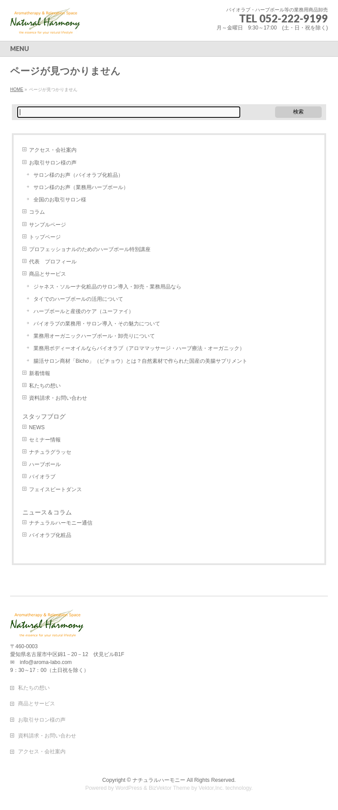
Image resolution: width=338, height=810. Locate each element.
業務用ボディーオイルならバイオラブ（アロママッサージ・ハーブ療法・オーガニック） (139, 348)
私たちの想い (45, 386)
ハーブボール (45, 464)
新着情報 (39, 373)
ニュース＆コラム (47, 512)
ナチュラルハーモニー (158, 780)
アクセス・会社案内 (53, 150)
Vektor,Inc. (211, 788)
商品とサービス (47, 274)
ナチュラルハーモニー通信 (60, 523)
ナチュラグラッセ (50, 452)
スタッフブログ (44, 416)
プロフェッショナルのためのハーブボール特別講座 (90, 249)
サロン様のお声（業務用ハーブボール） (81, 187)
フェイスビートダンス (55, 489)
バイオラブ (42, 477)
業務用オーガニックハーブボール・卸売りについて (94, 336)
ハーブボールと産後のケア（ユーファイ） (83, 311)
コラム (37, 212)
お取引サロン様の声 (53, 163)
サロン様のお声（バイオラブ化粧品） (78, 175)
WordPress (128, 788)
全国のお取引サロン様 (59, 200)
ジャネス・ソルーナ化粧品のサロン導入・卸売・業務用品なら (107, 287)
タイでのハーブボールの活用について (78, 299)
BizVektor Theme (169, 788)
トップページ (45, 237)
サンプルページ (47, 225)
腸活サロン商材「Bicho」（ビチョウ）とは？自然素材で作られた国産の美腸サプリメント (140, 361)
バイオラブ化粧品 (50, 535)
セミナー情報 (45, 440)
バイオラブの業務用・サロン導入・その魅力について (96, 324)
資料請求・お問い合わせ (58, 398)
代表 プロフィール (53, 262)
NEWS (37, 427)
